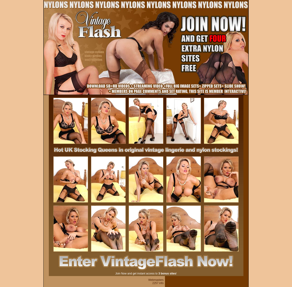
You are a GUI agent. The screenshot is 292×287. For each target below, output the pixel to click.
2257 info (158, 283)
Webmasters (156, 280)
